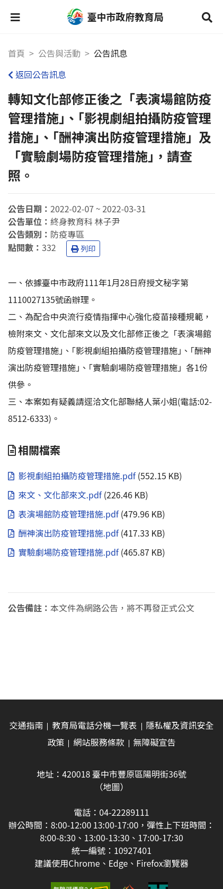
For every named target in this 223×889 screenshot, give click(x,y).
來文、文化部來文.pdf (56, 494)
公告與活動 (59, 53)
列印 (83, 248)
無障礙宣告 (154, 742)
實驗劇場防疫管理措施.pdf (64, 552)
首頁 (16, 53)
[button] (15, 17)
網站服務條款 (98, 742)
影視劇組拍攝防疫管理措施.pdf (73, 475)
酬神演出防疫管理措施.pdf (64, 533)
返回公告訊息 (37, 74)
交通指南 (26, 725)
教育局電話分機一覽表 (94, 725)
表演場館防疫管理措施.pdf (64, 513)
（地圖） (111, 786)
